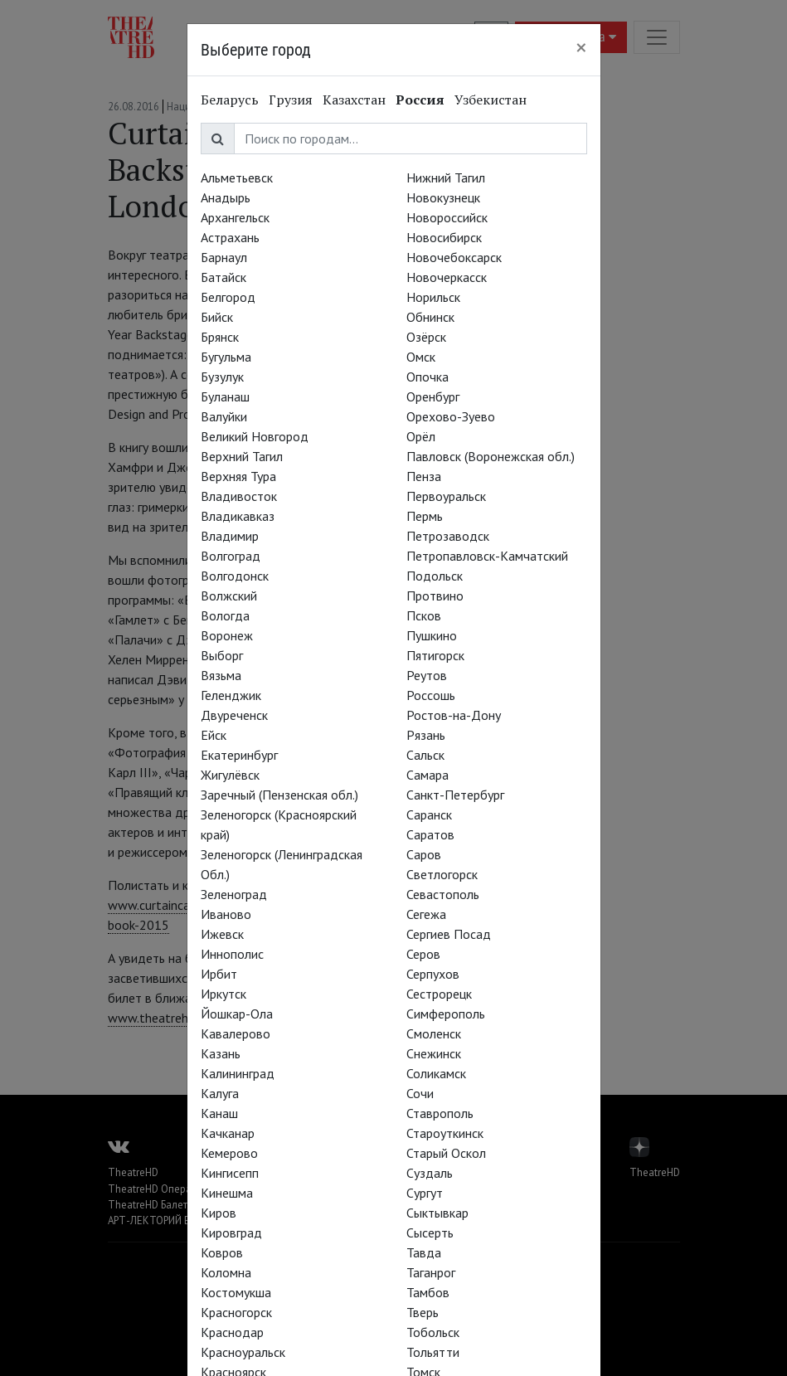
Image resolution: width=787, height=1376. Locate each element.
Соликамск (436, 1073)
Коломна (226, 1272)
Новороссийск (447, 217)
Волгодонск (235, 575)
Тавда (423, 1252)
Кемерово (229, 1153)
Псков (423, 615)
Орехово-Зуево (450, 416)
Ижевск (222, 934)
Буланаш (225, 396)
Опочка (427, 376)
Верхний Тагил (242, 456)
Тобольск (432, 1332)
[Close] (581, 47)
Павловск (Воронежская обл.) (490, 456)
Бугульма (226, 356)
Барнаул (224, 257)
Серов (423, 954)
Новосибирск (444, 237)
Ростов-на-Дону (453, 715)
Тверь (422, 1312)
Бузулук (222, 376)
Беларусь (230, 99)
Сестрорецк (439, 993)
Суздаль (429, 1172)
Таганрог (430, 1272)
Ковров (222, 1252)
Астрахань (230, 237)
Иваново (226, 914)
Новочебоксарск (454, 257)
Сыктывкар (437, 1212)
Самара (427, 774)
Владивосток (239, 496)
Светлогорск (442, 874)
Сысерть (430, 1232)
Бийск (217, 317)
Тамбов (427, 1292)
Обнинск (430, 317)
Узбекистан (490, 99)
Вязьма (221, 675)
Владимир (230, 536)
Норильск (433, 297)
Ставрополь (440, 1113)
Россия (420, 99)
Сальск (425, 754)
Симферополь (445, 1013)
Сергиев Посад (448, 934)
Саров (423, 854)
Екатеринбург (239, 754)
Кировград (231, 1232)
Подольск (434, 575)
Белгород (228, 297)
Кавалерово (235, 1033)
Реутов (426, 675)
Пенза (423, 476)
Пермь (424, 516)
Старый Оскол (446, 1153)
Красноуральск (243, 1352)
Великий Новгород (254, 436)
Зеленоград (234, 894)
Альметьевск (237, 177)
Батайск (223, 277)
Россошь (430, 695)
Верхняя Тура (238, 476)
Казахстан (354, 99)
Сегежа (426, 914)
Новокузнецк (443, 197)
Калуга (220, 1093)
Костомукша (236, 1292)
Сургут (424, 1192)
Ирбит (219, 973)
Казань (220, 1053)
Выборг (222, 655)
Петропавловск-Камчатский (487, 555)
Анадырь (225, 197)
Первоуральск (446, 496)
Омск (420, 356)
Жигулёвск (230, 774)
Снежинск (433, 1053)
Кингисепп (230, 1172)
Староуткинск (444, 1133)
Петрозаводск (447, 536)
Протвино (435, 595)
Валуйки (224, 416)
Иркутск (223, 993)
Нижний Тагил (445, 177)
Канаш (219, 1113)
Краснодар (232, 1332)
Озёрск (426, 336)
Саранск (429, 814)
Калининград (237, 1073)
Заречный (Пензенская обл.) (279, 794)
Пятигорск (435, 655)
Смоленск (433, 1033)
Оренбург (432, 396)
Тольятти (432, 1352)
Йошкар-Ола (237, 1013)
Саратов (430, 834)
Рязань (425, 735)
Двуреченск (234, 715)
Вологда (225, 615)
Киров (218, 1212)
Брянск (220, 336)
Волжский (229, 595)
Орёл (420, 436)
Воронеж (227, 635)
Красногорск (236, 1312)
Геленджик (231, 695)
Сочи (420, 1093)
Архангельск (235, 217)
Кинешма (227, 1192)
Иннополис (232, 954)
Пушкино (431, 635)
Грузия (291, 99)
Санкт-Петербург (455, 794)
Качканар (228, 1133)
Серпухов (432, 973)
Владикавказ (237, 516)
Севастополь (442, 894)
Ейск (213, 735)
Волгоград (230, 555)
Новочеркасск (446, 277)
